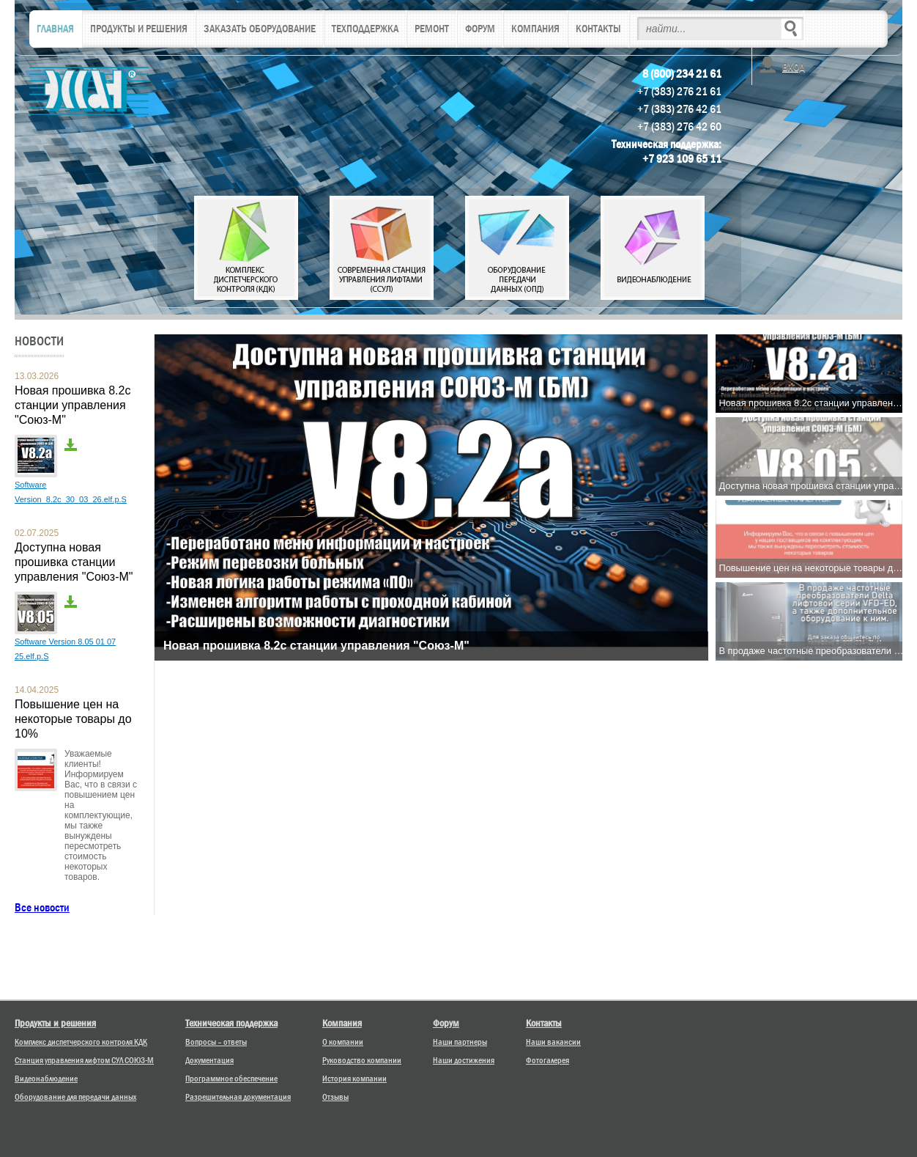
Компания (342, 1022)
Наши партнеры (460, 1042)
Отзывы (335, 1097)
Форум (446, 1022)
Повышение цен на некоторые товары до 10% (73, 719)
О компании (342, 1042)
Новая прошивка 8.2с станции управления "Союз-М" (72, 405)
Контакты (544, 1022)
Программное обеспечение (231, 1078)
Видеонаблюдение (46, 1078)
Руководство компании (361, 1060)
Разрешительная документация (238, 1097)
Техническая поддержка (231, 1022)
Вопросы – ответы (216, 1042)
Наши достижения (463, 1060)
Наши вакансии (553, 1042)
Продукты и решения (55, 1022)
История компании (354, 1078)
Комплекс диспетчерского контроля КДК (81, 1042)
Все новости (42, 907)
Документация (209, 1060)
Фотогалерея (547, 1060)
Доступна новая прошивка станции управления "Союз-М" (74, 562)
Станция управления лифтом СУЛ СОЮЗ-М (84, 1060)
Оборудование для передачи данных (75, 1097)
